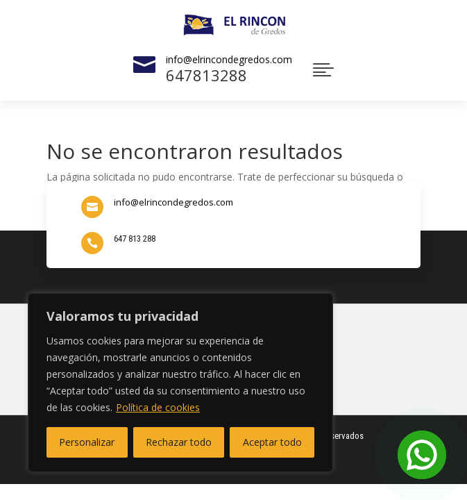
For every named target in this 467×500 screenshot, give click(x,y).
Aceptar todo (272, 442)
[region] (180, 382)
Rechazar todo (179, 442)
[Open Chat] (422, 455)
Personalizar (86, 442)
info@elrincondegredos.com (229, 59)
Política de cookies (158, 407)
